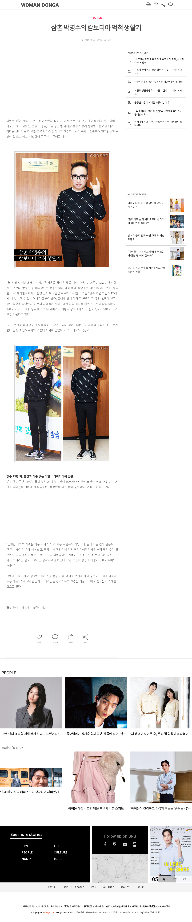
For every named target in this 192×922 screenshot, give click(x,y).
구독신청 (27, 906)
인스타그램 (114, 844)
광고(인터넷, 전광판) (111, 906)
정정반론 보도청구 (72, 906)
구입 (184, 879)
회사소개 (97, 906)
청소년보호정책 (163, 906)
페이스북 (105, 844)
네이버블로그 (134, 844)
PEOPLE (96, 18)
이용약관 (134, 906)
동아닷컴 (88, 906)
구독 (174, 879)
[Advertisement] (54, 515)
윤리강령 (45, 906)
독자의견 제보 (56, 906)
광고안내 (36, 906)
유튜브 (125, 844)
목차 (165, 879)
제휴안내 (125, 906)
